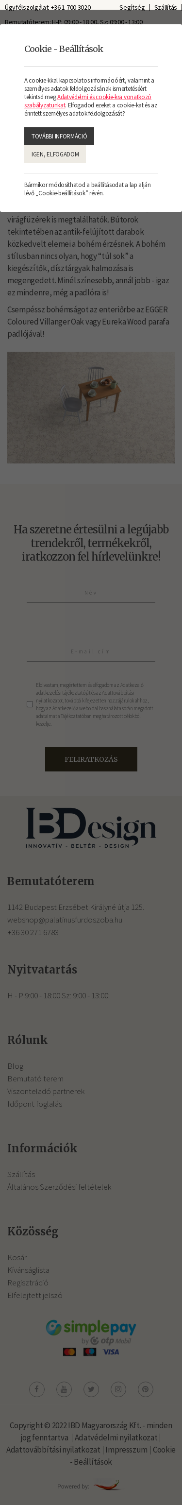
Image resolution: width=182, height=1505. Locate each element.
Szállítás (165, 7)
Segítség (132, 7)
